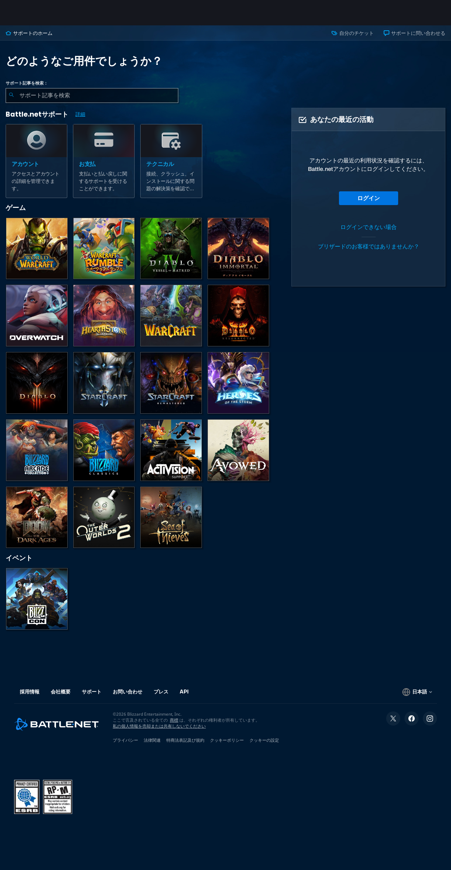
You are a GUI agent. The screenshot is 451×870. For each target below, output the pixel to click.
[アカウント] (36, 161)
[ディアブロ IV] (171, 248)
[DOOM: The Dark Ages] (37, 517)
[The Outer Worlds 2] (104, 517)
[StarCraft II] (104, 383)
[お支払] (104, 161)
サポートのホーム (29, 33)
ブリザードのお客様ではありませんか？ (368, 246)
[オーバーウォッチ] (37, 315)
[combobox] (92, 95)
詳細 (80, 114)
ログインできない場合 (368, 227)
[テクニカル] (171, 161)
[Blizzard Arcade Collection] (37, 450)
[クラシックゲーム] (104, 450)
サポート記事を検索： (27, 83)
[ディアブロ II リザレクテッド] (238, 315)
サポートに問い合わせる (414, 33)
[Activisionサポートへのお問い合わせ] (171, 450)
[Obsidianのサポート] (238, 450)
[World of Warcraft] (37, 248)
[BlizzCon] (37, 599)
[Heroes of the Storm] (238, 383)
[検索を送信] (11, 95)
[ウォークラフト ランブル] (104, 248)
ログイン (368, 198)
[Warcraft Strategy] (171, 315)
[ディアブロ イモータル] (238, 248)
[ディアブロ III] (37, 383)
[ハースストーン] (104, 315)
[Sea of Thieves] (171, 517)
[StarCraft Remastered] (171, 383)
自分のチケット (352, 33)
